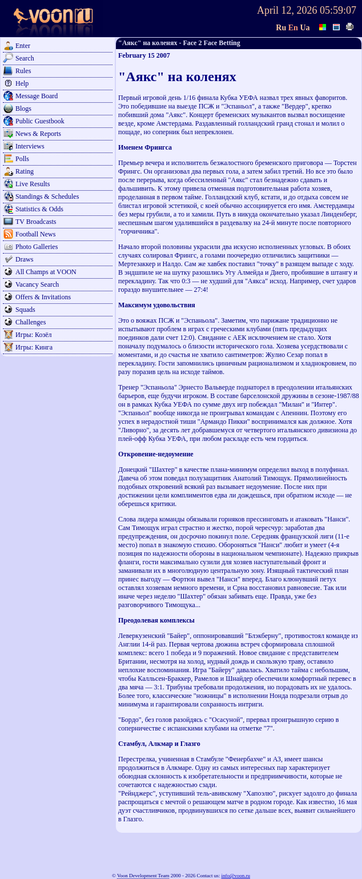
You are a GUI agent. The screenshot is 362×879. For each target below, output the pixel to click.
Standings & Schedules (47, 196)
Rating (24, 171)
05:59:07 (338, 10)
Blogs (23, 109)
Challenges (30, 322)
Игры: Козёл (33, 335)
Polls (22, 159)
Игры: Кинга (34, 347)
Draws (24, 259)
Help (22, 83)
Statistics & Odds (39, 209)
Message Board (36, 96)
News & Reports (38, 134)
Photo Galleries (36, 247)
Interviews (30, 146)
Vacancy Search (37, 284)
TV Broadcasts (35, 222)
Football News (35, 234)
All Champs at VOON (46, 272)
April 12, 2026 (287, 10)
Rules (23, 71)
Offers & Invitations (43, 297)
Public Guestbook (40, 121)
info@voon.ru (235, 875)
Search (24, 58)
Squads (25, 310)
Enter (22, 46)
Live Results (32, 184)
